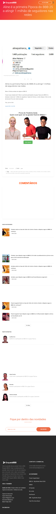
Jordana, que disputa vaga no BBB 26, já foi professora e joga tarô (29, 277)
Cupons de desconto (7, 493)
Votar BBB (45, 2)
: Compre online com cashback (14, 487)
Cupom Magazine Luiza (8, 497)
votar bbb (13, 106)
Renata (11, 384)
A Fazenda (31, 488)
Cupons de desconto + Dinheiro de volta (12, 489)
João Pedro (12, 374)
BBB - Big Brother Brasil (35, 497)
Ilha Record (32, 494)
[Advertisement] (28, 31)
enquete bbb (8, 106)
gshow (22, 168)
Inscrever (43, 429)
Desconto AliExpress (7, 499)
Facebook (6, 507)
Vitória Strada (13, 394)
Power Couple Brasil (34, 478)
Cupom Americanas (7, 495)
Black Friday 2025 (6, 501)
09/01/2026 (13, 233)
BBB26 (31, 484)
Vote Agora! (28, 142)
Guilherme (12, 336)
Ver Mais (28, 325)
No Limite (31, 491)
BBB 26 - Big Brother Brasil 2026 (37, 481)
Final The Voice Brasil (34, 501)
